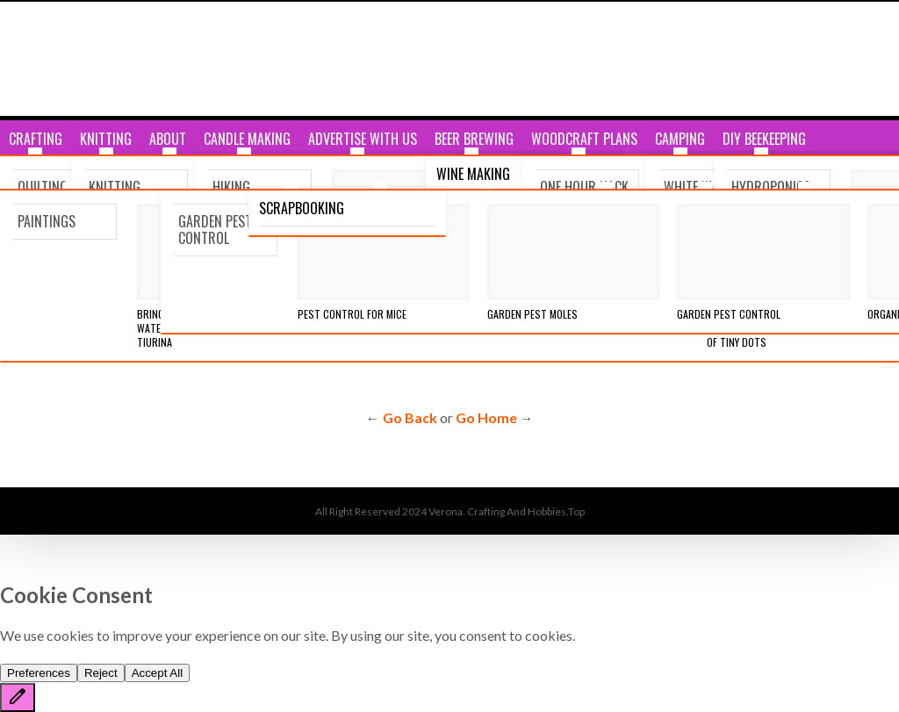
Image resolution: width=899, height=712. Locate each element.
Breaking (40, 208)
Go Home (486, 417)
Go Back (410, 417)
